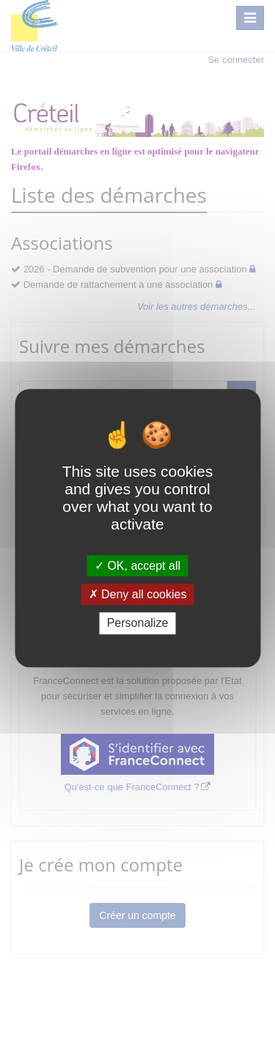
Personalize (138, 623)
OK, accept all (137, 565)
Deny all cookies (138, 594)
